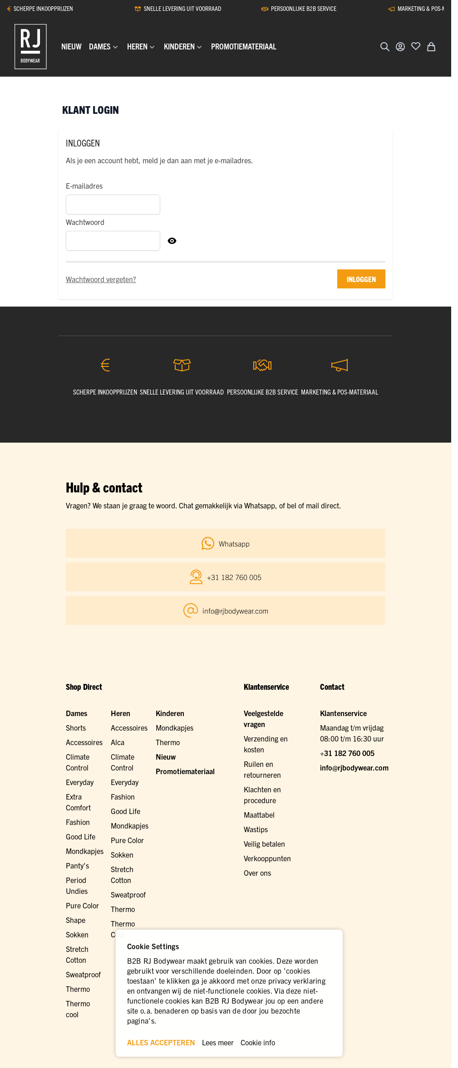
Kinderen (170, 712)
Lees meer (218, 1042)
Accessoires (84, 741)
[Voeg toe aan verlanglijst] (415, 45)
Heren (120, 712)
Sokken (122, 854)
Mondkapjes (84, 850)
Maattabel (259, 814)
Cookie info (258, 1042)
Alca (117, 741)
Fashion (78, 821)
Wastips (256, 829)
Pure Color (82, 905)
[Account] (400, 46)
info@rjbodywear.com (354, 767)
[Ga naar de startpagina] (31, 46)
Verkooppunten (267, 858)
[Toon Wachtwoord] (172, 241)
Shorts (76, 727)
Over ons (257, 872)
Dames (76, 712)
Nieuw (166, 756)
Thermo (123, 908)
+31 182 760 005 (347, 752)
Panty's (77, 865)
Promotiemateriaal (185, 770)
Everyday (80, 781)
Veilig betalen (264, 843)
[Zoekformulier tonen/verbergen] (384, 46)
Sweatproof (128, 894)
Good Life (80, 836)
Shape (75, 919)
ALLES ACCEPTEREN (161, 1042)
